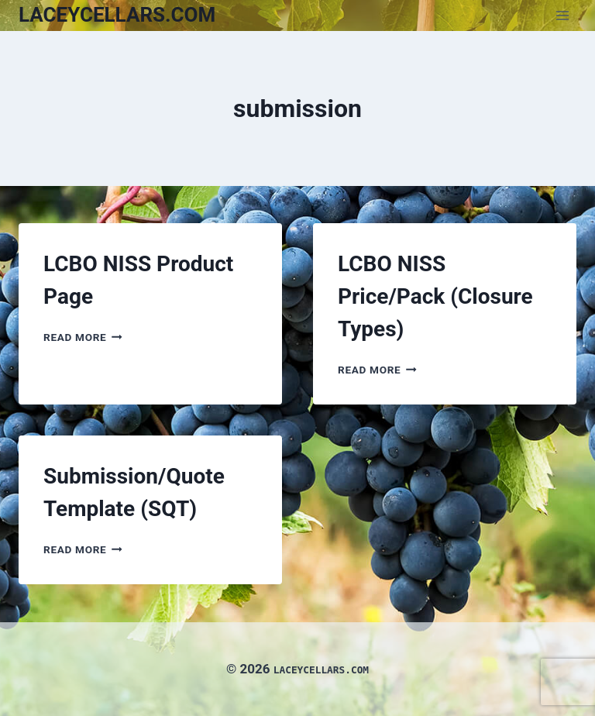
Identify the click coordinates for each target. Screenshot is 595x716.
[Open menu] (562, 15)
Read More (82, 337)
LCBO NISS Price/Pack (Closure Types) (435, 296)
